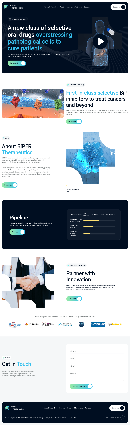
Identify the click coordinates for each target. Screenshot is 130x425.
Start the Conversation (79, 386)
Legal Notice (72, 418)
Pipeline (62, 7)
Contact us (119, 7)
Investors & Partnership (75, 7)
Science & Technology (51, 7)
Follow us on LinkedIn (115, 418)
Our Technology (17, 63)
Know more (74, 121)
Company (87, 7)
